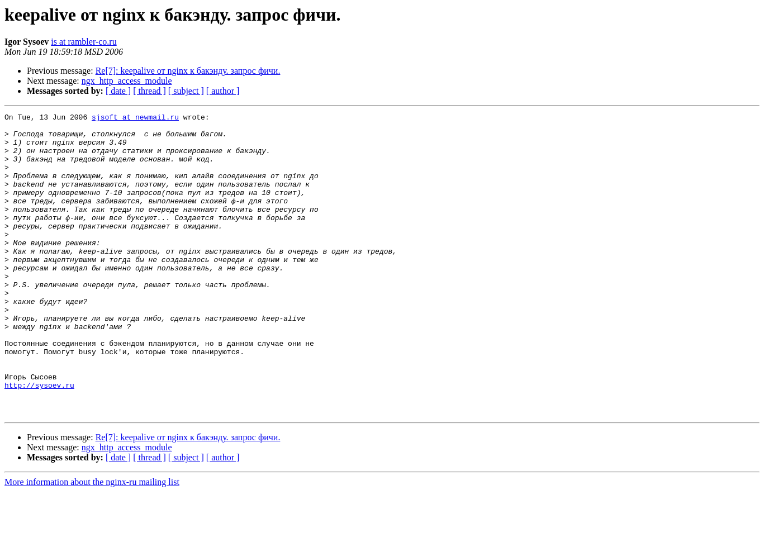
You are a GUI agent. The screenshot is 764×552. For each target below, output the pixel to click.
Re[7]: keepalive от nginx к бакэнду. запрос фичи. (188, 70)
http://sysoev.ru (39, 440)
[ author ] (223, 91)
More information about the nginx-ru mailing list (91, 542)
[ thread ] (149, 91)
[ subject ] (186, 91)
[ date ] (118, 91)
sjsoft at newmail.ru (135, 118)
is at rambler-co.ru (83, 41)
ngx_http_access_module (127, 80)
